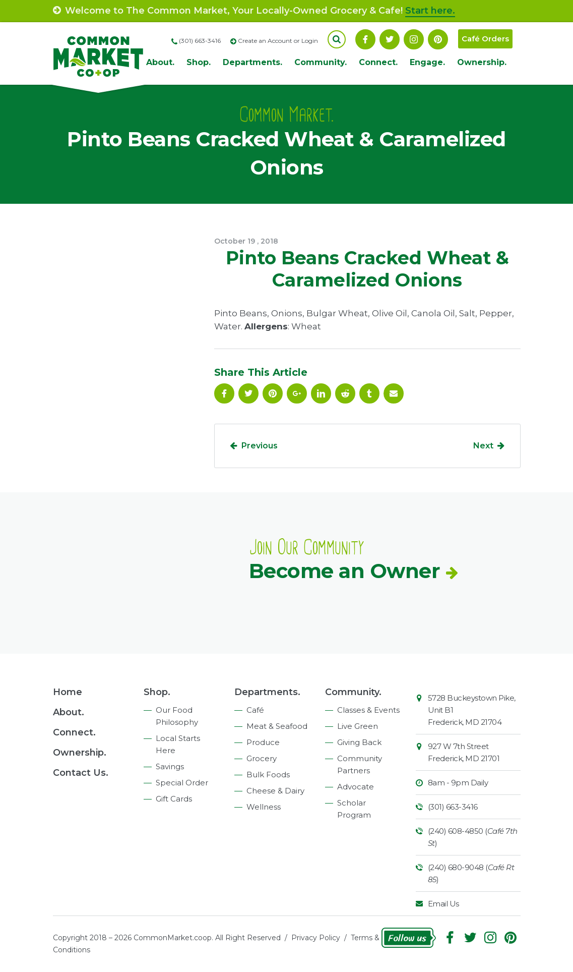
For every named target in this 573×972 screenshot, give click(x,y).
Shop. (198, 62)
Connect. (378, 62)
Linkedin (321, 393)
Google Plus (297, 393)
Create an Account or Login (278, 40)
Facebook (365, 39)
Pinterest (438, 39)
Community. (320, 62)
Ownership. (481, 62)
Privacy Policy (315, 937)
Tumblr (369, 393)
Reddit (345, 393)
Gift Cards (174, 799)
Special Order (182, 782)
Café (255, 710)
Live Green (357, 726)
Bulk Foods (268, 774)
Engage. (427, 62)
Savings (170, 766)
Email (394, 393)
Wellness (263, 807)
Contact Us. (80, 772)
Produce (263, 742)
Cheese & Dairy (275, 790)
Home (67, 692)
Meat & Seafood (276, 726)
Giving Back (359, 742)
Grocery (261, 758)
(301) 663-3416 (453, 807)
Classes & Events (368, 710)
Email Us (443, 903)
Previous (259, 445)
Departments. (252, 62)
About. (160, 62)
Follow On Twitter (389, 39)
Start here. (430, 10)
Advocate (355, 786)
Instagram (414, 39)
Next (483, 445)
